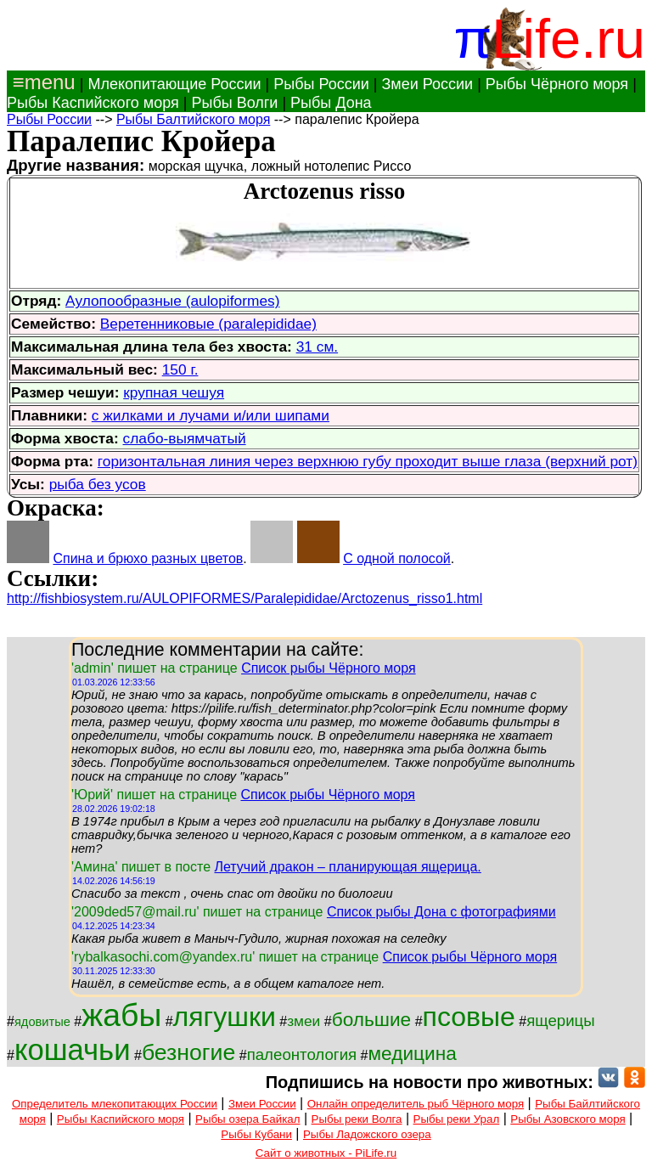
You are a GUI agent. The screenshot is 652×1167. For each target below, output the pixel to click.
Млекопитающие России (174, 84)
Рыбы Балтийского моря (193, 119)
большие (372, 1019)
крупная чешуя (173, 392)
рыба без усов (97, 484)
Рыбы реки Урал (456, 1119)
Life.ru (568, 39)
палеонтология (302, 1054)
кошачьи (72, 1050)
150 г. (180, 369)
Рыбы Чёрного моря (557, 84)
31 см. (317, 346)
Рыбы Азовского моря (567, 1119)
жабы (121, 1015)
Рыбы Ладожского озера (367, 1134)
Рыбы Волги (234, 102)
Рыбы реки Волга (357, 1119)
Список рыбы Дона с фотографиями (441, 912)
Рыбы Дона (331, 102)
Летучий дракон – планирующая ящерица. (347, 867)
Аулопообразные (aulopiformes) (172, 300)
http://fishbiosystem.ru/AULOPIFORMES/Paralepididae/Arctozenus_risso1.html (244, 598)
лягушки (224, 1016)
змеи (303, 1020)
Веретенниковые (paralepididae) (208, 323)
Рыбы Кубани (256, 1134)
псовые (469, 1016)
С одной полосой (397, 558)
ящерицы (560, 1020)
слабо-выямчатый (184, 438)
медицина (412, 1053)
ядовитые (42, 1022)
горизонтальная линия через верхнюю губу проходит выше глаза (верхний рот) (368, 461)
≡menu (41, 81)
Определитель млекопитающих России (114, 1103)
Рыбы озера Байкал (247, 1119)
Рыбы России (321, 84)
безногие (188, 1052)
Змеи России (427, 84)
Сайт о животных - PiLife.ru (326, 1153)
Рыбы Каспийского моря (93, 102)
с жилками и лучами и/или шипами (210, 415)
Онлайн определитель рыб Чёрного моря (415, 1103)
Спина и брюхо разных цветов (148, 558)
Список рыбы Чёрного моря (328, 668)
